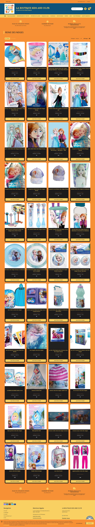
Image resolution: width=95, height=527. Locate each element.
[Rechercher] (82, 9)
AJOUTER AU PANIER (14, 78)
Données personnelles (37, 518)
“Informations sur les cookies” (52, 523)
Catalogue (6, 512)
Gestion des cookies (37, 516)
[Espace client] (85, 8)
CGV (5, 517)
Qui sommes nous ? (8, 516)
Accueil (5, 510)
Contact (88, 1)
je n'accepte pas (79, 523)
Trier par (73, 38)
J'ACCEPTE (90, 523)
